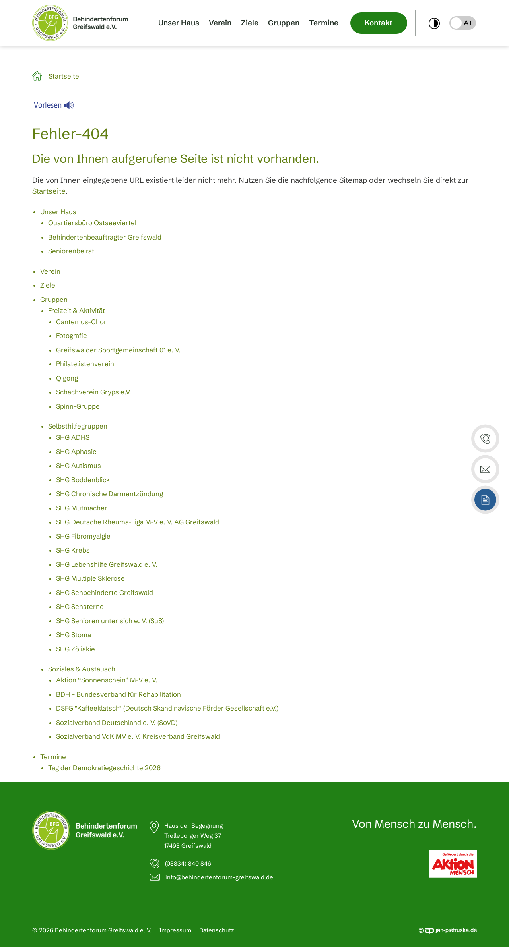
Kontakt (378, 22)
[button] (463, 23)
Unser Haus (178, 22)
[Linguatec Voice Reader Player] (59, 107)
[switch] (434, 23)
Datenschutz (216, 930)
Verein (220, 22)
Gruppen (283, 22)
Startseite (64, 76)
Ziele (249, 22)
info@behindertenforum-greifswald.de (219, 877)
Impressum (175, 930)
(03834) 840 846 (188, 863)
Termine (323, 22)
